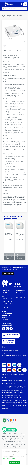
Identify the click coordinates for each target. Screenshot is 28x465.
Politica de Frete (6, 296)
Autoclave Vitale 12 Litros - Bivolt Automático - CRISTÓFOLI (9, 235)
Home (3, 15)
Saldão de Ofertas (20, 297)
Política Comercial (7, 299)
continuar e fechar (14, 462)
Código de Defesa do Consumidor (7, 304)
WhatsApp (5, 307)
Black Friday (19, 295)
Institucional (5, 294)
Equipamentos (11, 15)
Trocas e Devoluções (7, 301)
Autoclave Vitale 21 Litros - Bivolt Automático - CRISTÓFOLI (20, 235)
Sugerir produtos (8, 273)
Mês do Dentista (20, 292)
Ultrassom (19, 15)
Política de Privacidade (5, 318)
